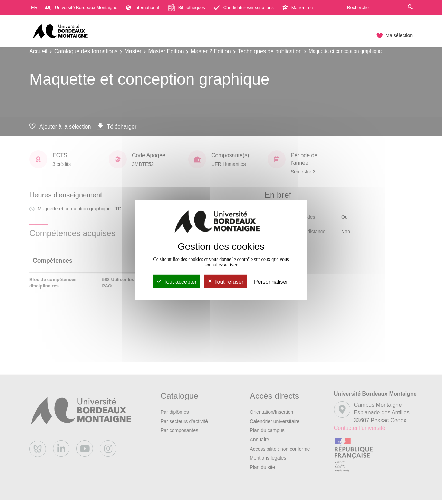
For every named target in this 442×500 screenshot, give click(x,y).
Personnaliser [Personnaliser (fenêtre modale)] (271, 282)
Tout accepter (176, 282)
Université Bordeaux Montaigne (81, 7)
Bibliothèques (186, 7)
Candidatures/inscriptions (244, 7)
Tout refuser (225, 282)
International (142, 7)
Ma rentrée (297, 7)
